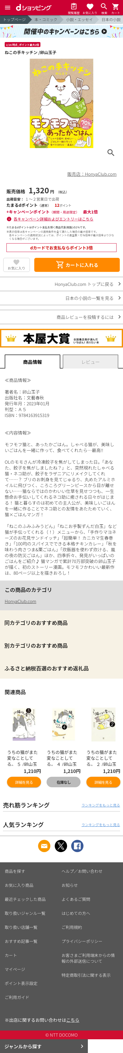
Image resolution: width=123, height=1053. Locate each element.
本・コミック (46, 19)
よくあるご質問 (76, 899)
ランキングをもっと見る (100, 804)
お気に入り (16, 267)
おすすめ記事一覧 (21, 941)
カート (11, 955)
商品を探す (15, 871)
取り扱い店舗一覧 (21, 927)
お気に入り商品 (19, 885)
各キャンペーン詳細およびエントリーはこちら (53, 219)
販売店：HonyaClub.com (92, 174)
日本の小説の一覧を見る (89, 298)
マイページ (15, 969)
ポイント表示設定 (21, 983)
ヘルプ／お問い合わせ (82, 871)
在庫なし (64, 782)
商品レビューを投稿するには (85, 317)
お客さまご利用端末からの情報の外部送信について (88, 958)
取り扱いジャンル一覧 (25, 913)
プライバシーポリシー (82, 941)
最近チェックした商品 (25, 899)
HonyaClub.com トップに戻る (84, 284)
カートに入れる (77, 265)
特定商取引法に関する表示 (86, 975)
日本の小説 (111, 19)
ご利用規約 (72, 927)
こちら (72, 1020)
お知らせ (70, 885)
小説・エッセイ (79, 19)
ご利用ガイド (17, 997)
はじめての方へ (76, 913)
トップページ (14, 19)
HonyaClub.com (20, 601)
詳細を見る (24, 782)
